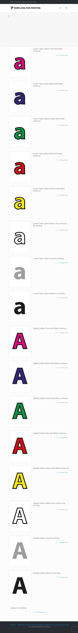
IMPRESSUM (21, 625)
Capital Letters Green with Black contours (50, 398)
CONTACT (12, 625)
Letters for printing (18, 608)
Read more (64, 55)
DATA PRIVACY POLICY (62, 625)
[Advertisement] (39, 30)
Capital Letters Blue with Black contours (50, 363)
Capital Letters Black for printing (46, 573)
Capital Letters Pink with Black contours (50, 328)
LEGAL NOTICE (30, 625)
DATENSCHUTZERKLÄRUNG (45, 625)
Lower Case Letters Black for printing (48, 293)
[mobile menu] (60, 7)
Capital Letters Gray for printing (46, 538)
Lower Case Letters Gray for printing (48, 258)
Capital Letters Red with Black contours (49, 433)
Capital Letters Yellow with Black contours (51, 468)
